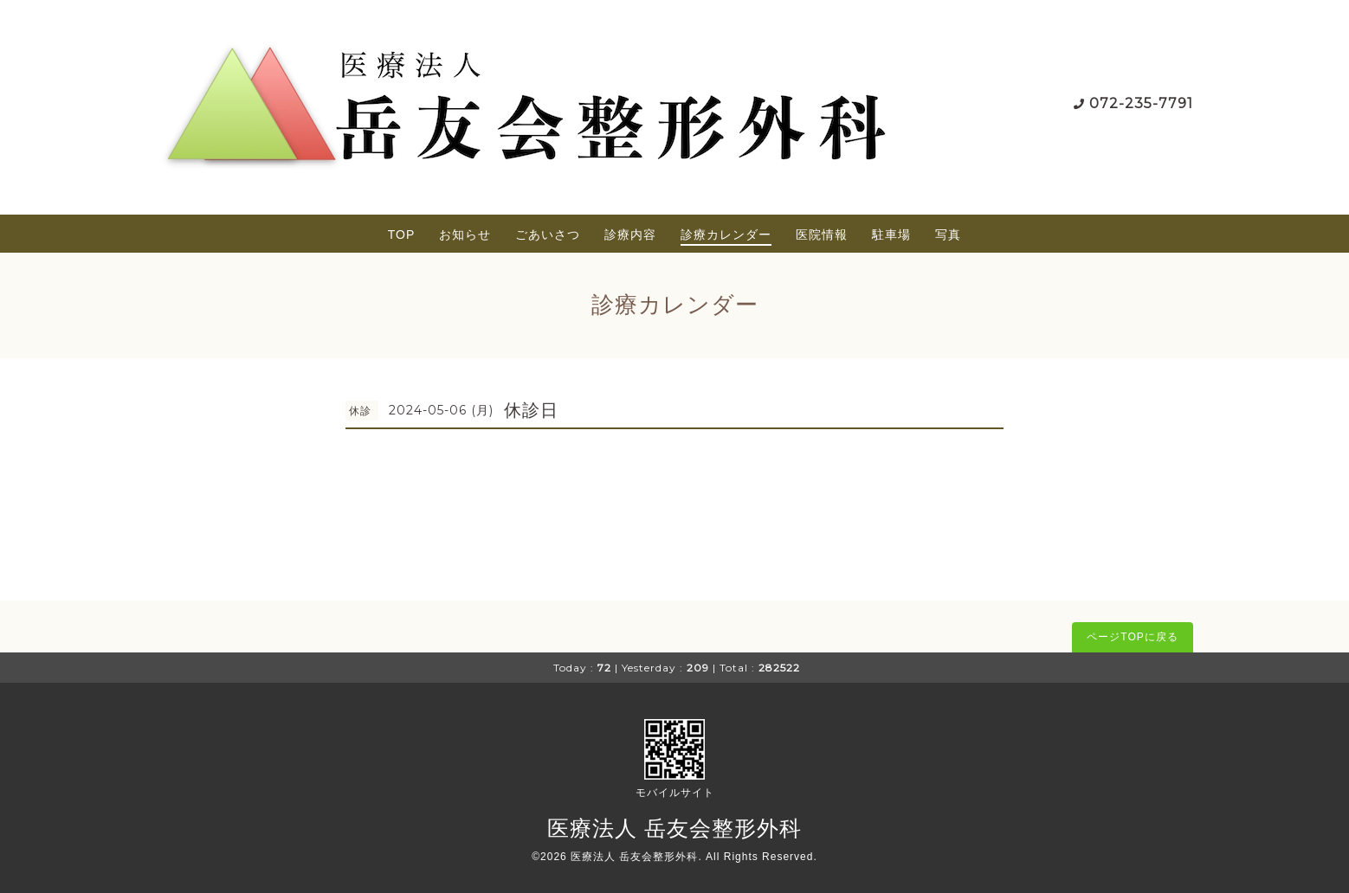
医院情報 (822, 234)
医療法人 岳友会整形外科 (674, 828)
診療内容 (630, 234)
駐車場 (891, 234)
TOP (402, 234)
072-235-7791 (1141, 103)
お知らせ (465, 234)
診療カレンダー (726, 234)
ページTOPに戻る (1132, 637)
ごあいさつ (547, 234)
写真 (948, 234)
